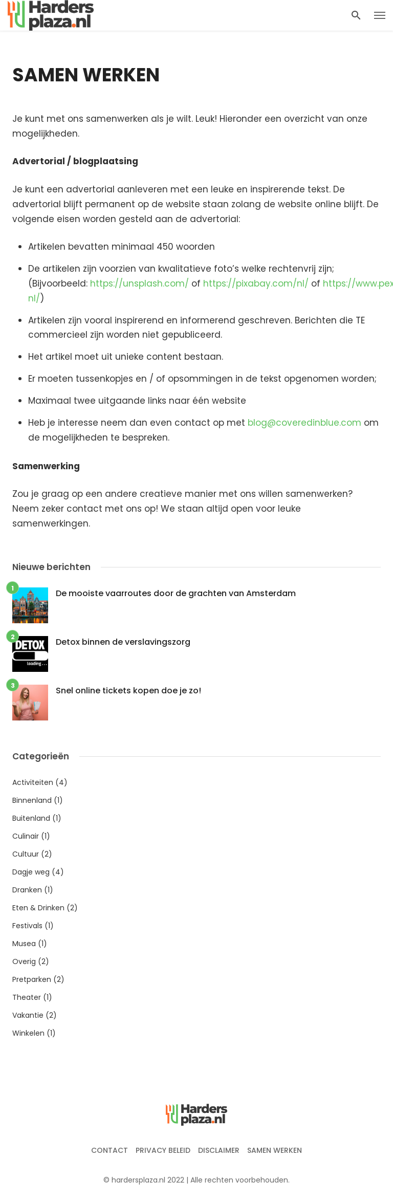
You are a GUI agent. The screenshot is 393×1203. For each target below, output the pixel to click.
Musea (24, 943)
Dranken (27, 890)
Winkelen (28, 1033)
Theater (26, 997)
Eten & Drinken (38, 908)
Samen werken (274, 1150)
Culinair (25, 836)
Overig (24, 961)
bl (251, 423)
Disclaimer (218, 1150)
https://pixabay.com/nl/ (256, 283)
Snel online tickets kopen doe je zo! (128, 690)
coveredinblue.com (318, 423)
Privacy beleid (163, 1150)
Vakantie (27, 1015)
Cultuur (25, 854)
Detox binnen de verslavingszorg (123, 642)
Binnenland (32, 800)
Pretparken (31, 979)
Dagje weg (31, 872)
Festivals (27, 926)
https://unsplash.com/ (139, 283)
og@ (265, 423)
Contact (109, 1150)
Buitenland (31, 818)
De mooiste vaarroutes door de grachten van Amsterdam (176, 593)
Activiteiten (32, 782)
